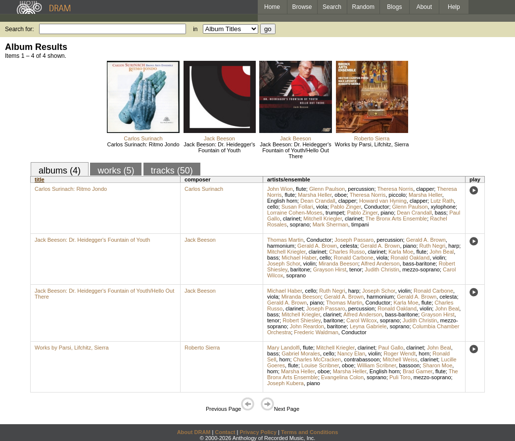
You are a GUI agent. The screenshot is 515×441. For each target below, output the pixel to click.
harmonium (280, 246)
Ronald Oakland (410, 258)
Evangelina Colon (342, 377)
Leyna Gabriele (368, 326)
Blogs (394, 6)
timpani (360, 224)
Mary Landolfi (283, 348)
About (424, 6)
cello (273, 207)
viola (322, 207)
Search (332, 6)
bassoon (409, 365)
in (195, 29)
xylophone (443, 207)
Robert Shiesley (301, 320)
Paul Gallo (390, 348)
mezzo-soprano (421, 269)
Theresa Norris (395, 189)
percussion (361, 189)
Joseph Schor (283, 263)
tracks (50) (172, 171)
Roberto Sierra (372, 138)
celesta (348, 246)
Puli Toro (400, 377)
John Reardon (307, 326)
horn (424, 353)
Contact (225, 432)
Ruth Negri (433, 246)
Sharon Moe (437, 365)
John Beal (441, 252)
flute (301, 189)
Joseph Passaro (354, 240)
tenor (355, 269)
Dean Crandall (317, 201)
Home (272, 6)
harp (453, 246)
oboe (340, 195)
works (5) (115, 171)
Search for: (19, 29)
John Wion (280, 189)
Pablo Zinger (345, 207)
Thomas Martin (285, 240)
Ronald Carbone (354, 258)
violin (439, 258)
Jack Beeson (219, 138)
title (40, 179)
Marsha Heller (314, 195)
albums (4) (60, 171)
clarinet (291, 218)
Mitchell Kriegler (322, 218)
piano (387, 213)
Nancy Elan (351, 353)
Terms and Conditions (309, 432)
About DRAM (194, 432)
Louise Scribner (320, 365)
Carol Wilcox (361, 320)
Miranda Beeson (338, 263)
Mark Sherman (330, 224)
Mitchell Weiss (400, 359)
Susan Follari (297, 207)
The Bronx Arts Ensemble (396, 218)
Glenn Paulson (327, 189)
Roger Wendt (399, 353)
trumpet (335, 213)
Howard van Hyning (383, 201)
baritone (300, 269)
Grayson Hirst (329, 269)
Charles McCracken (317, 359)
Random (363, 6)
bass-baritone (419, 263)
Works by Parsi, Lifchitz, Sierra (372, 144)
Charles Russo (347, 252)
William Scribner (376, 365)
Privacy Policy (258, 432)
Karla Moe (400, 252)
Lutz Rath (442, 201)
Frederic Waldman (316, 332)
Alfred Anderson (380, 263)
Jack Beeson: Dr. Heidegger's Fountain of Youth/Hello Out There (295, 150)
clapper (425, 189)
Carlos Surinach (143, 138)
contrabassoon (361, 359)
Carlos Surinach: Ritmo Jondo (143, 144)
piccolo (397, 195)
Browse (302, 6)
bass (440, 213)
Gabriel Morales (300, 353)
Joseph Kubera (285, 383)
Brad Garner (417, 371)
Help (454, 6)
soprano (300, 224)
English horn (282, 201)
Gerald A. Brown (426, 240)
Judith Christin (382, 269)
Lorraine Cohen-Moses (295, 213)
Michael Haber (298, 258)
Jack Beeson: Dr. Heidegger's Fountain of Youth (219, 147)
